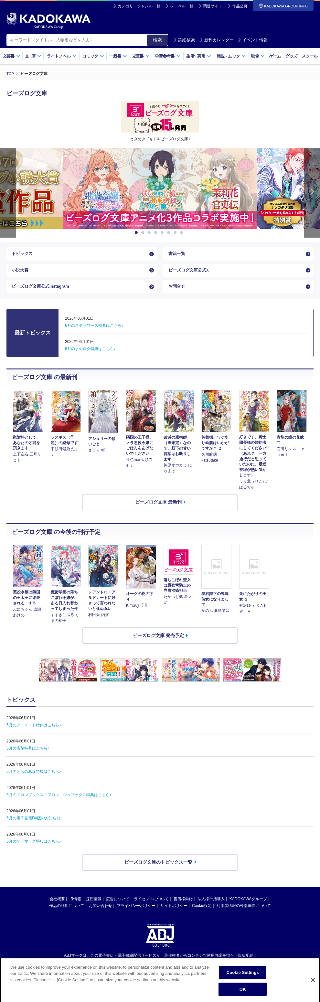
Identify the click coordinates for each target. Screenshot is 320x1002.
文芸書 (11, 56)
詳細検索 (184, 39)
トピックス (23, 255)
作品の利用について (66, 913)
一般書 (118, 56)
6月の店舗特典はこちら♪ (27, 756)
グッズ (291, 56)
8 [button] (182, 232)
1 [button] (137, 232)
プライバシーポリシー (136, 913)
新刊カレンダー (217, 39)
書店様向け (183, 906)
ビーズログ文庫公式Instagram (43, 292)
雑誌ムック (231, 56)
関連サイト (212, 6)
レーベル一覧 (181, 6)
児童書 (141, 56)
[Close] (313, 986)
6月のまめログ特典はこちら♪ (90, 357)
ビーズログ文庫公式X (190, 273)
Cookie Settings (243, 978)
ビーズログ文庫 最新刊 (158, 509)
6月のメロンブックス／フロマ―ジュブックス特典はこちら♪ (59, 802)
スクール (309, 56)
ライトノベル (62, 56)
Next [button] (312, 193)
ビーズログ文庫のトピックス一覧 (158, 869)
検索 (157, 39)
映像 (258, 56)
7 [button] (176, 232)
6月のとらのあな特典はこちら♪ (33, 779)
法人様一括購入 (211, 906)
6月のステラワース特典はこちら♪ (94, 333)
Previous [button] (8, 193)
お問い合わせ (100, 913)
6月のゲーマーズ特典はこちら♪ (33, 849)
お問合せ (177, 292)
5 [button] (163, 232)
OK (243, 995)
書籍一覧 (177, 255)
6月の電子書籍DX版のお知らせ (33, 826)
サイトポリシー (173, 913)
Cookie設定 (202, 913)
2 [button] (143, 232)
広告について (117, 906)
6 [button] (169, 232)
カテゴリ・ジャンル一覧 (139, 6)
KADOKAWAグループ (248, 906)
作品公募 (240, 6)
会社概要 (57, 906)
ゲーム (275, 56)
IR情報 (75, 906)
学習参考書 (168, 56)
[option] (160, 188)
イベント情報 (253, 39)
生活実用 (198, 56)
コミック (93, 56)
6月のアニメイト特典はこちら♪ (33, 732)
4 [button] (156, 232)
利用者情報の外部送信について (244, 913)
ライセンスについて (151, 906)
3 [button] (150, 232)
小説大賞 (21, 273)
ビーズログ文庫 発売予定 (158, 643)
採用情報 (93, 906)
